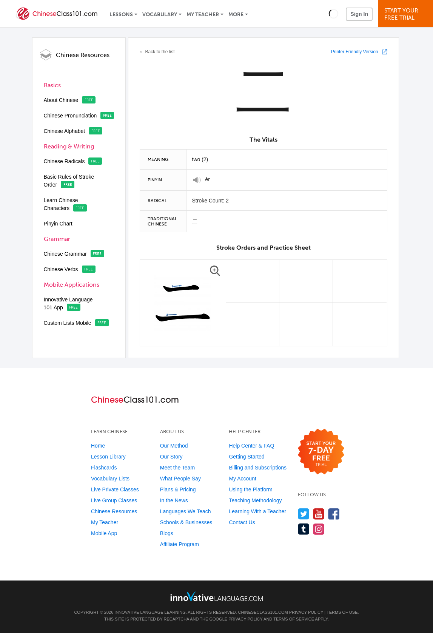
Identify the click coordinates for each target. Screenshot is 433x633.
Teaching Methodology (255, 500)
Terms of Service (293, 619)
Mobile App (104, 533)
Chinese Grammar (65, 254)
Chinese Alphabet (64, 131)
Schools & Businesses (186, 522)
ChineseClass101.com (263, 612)
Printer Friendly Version (354, 51)
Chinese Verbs (61, 269)
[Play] (197, 180)
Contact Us (242, 522)
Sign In (359, 14)
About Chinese (61, 100)
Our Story (171, 457)
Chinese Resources (82, 55)
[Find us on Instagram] (319, 529)
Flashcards (104, 468)
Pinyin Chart (58, 224)
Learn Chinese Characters (61, 204)
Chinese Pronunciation (70, 116)
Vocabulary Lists (110, 479)
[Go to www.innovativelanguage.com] (216, 596)
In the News (174, 500)
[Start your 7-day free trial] (321, 452)
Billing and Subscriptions (258, 468)
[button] (333, 13)
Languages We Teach (185, 511)
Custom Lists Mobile (67, 323)
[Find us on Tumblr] (304, 529)
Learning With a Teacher (257, 511)
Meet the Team (177, 468)
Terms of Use (342, 612)
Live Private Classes (115, 489)
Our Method (174, 446)
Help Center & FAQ (251, 446)
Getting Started (246, 457)
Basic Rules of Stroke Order (69, 181)
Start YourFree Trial (406, 14)
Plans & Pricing (178, 489)
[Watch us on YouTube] (319, 514)
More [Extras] (235, 14)
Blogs (166, 533)
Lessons (121, 14)
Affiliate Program (179, 544)
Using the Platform (250, 489)
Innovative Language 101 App (68, 303)
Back (160, 51)
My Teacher (202, 14)
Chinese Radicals (64, 161)
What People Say (180, 479)
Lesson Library (108, 457)
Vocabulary (159, 14)
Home (98, 446)
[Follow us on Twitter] (304, 514)
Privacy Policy (306, 612)
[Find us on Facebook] (334, 514)
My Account (242, 479)
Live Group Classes (114, 500)
